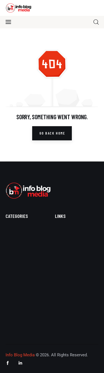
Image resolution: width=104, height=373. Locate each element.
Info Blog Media (20, 354)
